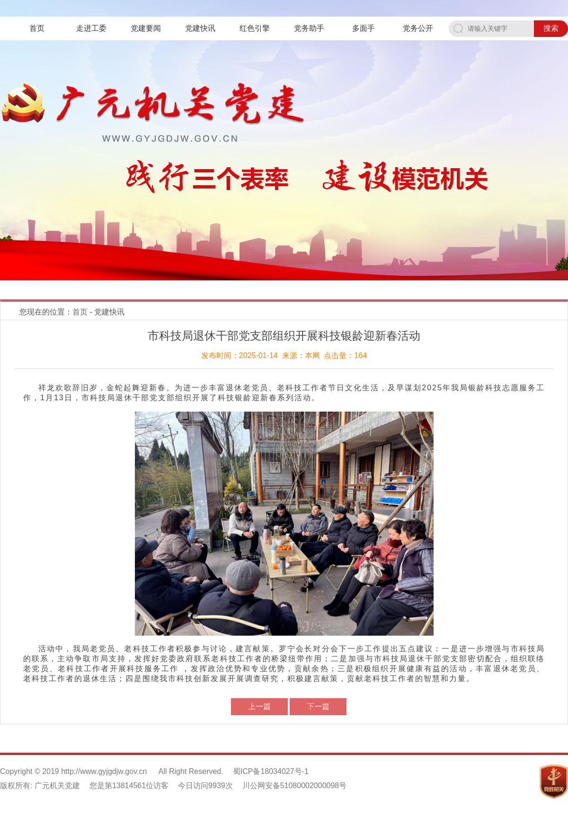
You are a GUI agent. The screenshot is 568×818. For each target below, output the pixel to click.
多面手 (363, 28)
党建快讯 (200, 28)
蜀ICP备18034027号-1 (271, 771)
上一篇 (259, 706)
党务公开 (418, 28)
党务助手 (309, 28)
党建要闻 (146, 28)
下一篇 (318, 706)
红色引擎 (255, 28)
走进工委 (91, 28)
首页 (36, 28)
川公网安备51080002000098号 (294, 786)
